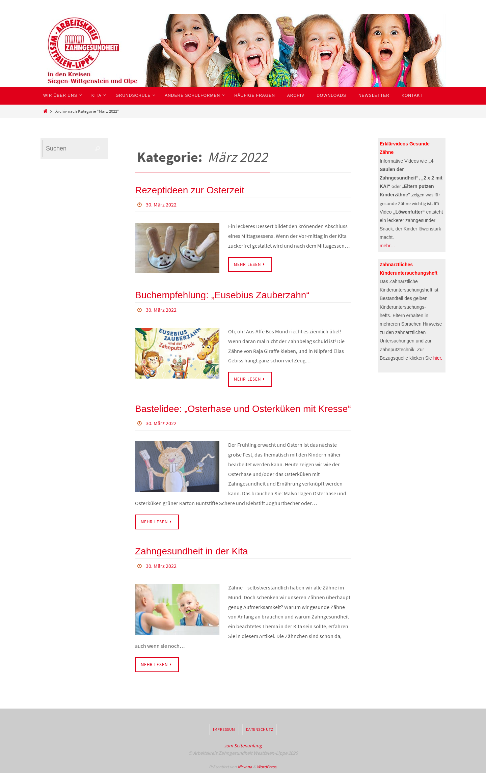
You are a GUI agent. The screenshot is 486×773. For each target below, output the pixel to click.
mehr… (387, 245)
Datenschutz (259, 729)
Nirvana (245, 767)
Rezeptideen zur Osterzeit (189, 190)
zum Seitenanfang (243, 745)
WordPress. (267, 767)
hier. (437, 358)
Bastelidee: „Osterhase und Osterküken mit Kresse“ (243, 409)
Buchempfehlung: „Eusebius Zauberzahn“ (222, 295)
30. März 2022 (161, 204)
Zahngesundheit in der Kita (191, 551)
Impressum (224, 729)
